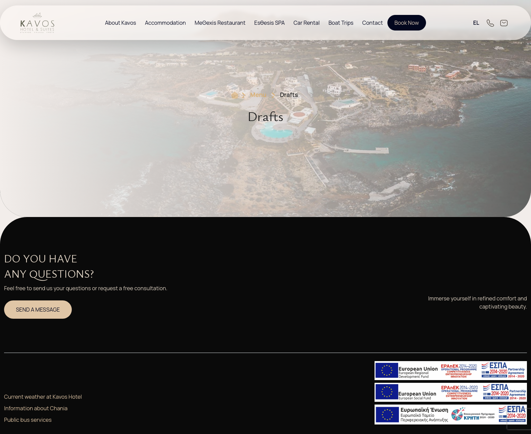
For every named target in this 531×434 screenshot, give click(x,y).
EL (476, 22)
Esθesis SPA (269, 22)
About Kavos (120, 22)
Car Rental (307, 22)
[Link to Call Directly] (490, 22)
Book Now (407, 22)
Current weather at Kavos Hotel (43, 396)
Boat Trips (341, 22)
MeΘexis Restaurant (220, 22)
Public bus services (28, 419)
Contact (372, 22)
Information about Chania (36, 408)
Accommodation (165, 22)
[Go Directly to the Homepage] (37, 22)
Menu (258, 95)
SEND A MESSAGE (38, 309)
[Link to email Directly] (504, 22)
